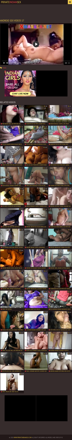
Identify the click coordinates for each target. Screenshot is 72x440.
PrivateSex (11, 2)
